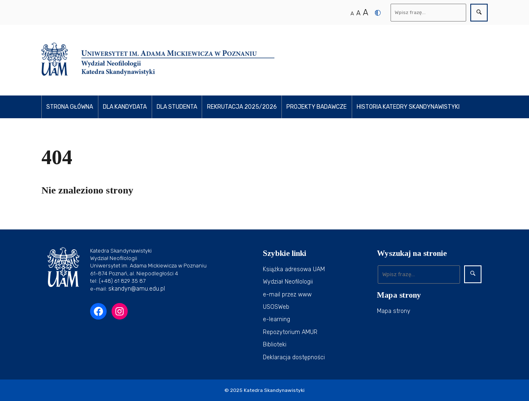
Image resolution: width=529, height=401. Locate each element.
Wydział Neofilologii (288, 281)
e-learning (276, 319)
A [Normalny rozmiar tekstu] (352, 13)
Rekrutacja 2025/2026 (242, 106)
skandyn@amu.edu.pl (136, 288)
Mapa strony (393, 311)
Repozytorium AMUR (290, 332)
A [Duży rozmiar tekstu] (365, 12)
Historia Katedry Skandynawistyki (408, 106)
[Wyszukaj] (428, 13)
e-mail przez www (287, 294)
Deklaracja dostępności (294, 357)
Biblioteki (274, 344)
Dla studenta (177, 106)
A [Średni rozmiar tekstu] (358, 13)
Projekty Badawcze (316, 106)
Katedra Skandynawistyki (274, 390)
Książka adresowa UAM (294, 269)
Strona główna (69, 106)
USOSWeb (276, 306)
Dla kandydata (125, 106)
